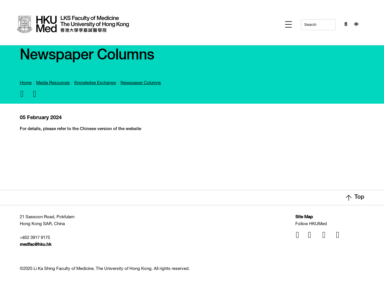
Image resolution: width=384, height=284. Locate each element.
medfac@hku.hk (35, 245)
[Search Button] (344, 23)
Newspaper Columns (141, 83)
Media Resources (53, 83)
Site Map (304, 217)
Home (26, 83)
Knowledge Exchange (95, 83)
